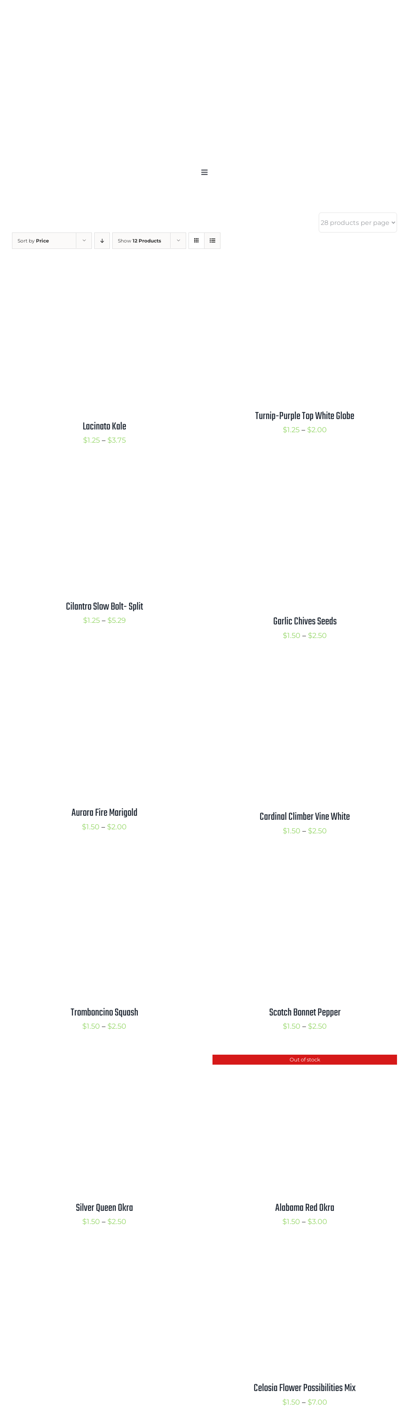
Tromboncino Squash (104, 1013)
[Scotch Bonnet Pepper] (304, 865)
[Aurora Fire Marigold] (104, 670)
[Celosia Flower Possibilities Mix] (304, 1256)
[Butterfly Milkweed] (104, 1256)
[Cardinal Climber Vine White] (304, 670)
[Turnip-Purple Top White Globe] (304, 279)
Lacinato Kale (104, 427)
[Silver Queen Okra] (104, 1061)
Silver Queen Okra (104, 1208)
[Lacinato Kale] (104, 279)
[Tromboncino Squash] (104, 865)
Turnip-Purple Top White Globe (304, 416)
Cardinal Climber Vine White (305, 817)
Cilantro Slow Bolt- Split (104, 607)
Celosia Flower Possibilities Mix (305, 1388)
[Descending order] (102, 241)
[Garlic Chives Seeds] (304, 475)
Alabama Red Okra (304, 1208)
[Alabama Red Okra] (304, 1061)
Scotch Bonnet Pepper (305, 1013)
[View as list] (212, 240)
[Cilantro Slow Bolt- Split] (104, 475)
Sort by (33, 241)
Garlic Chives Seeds (305, 622)
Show (139, 241)
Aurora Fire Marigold (104, 813)
